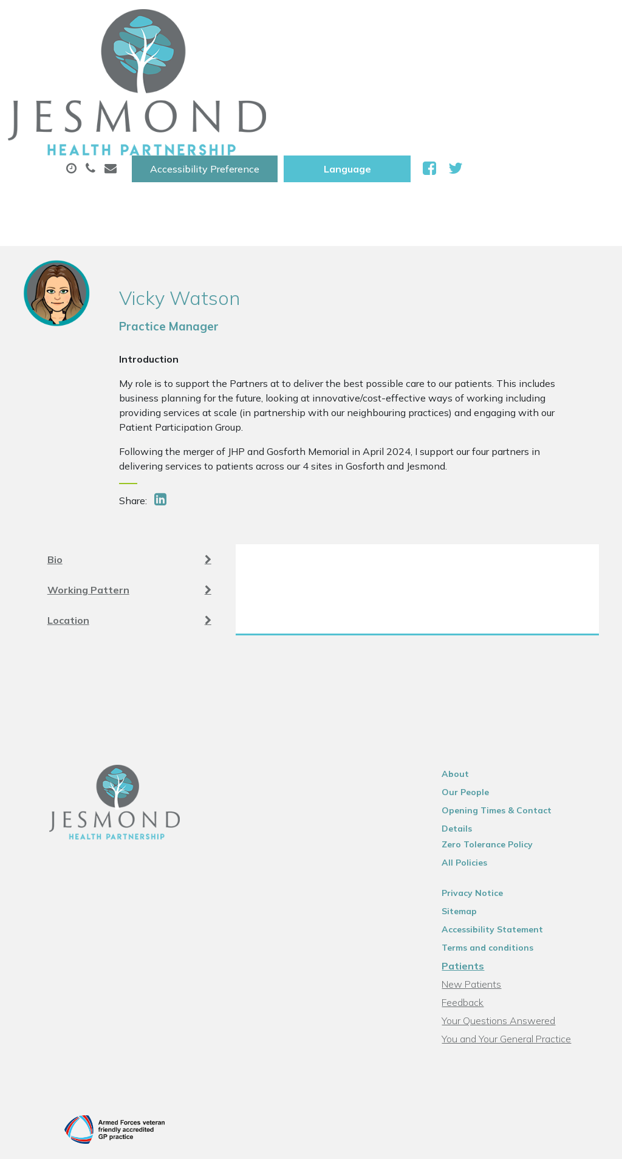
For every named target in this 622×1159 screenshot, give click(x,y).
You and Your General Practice (519, 934)
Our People (478, 702)
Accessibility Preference (356, 22)
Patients (476, 861)
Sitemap (472, 806)
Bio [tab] (129, 457)
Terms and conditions (501, 842)
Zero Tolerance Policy (500, 739)
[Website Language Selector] (498, 22)
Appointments (291, 60)
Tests (182, 103)
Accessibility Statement (505, 824)
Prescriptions (401, 60)
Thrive (587, 1082)
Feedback (476, 897)
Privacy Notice (485, 787)
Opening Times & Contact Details (526, 721)
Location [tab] (129, 517)
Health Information (384, 103)
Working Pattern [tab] (129, 487)
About (191, 60)
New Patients (263, 103)
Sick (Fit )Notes (504, 60)
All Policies (478, 757)
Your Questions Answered (512, 915)
